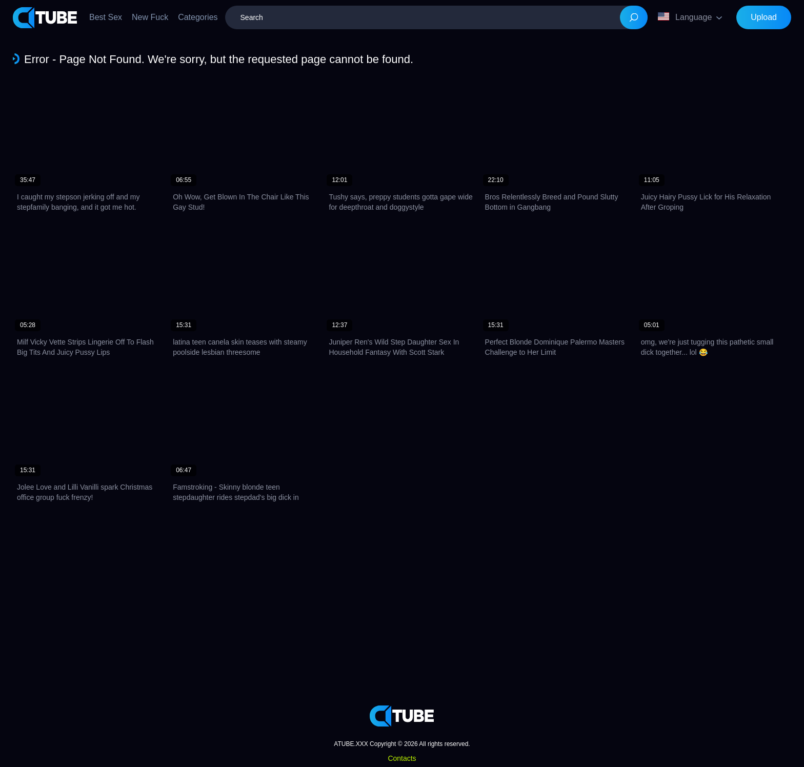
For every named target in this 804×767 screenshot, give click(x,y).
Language (685, 17)
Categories (197, 17)
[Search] (634, 17)
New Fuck (150, 17)
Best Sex (105, 17)
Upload (764, 17)
